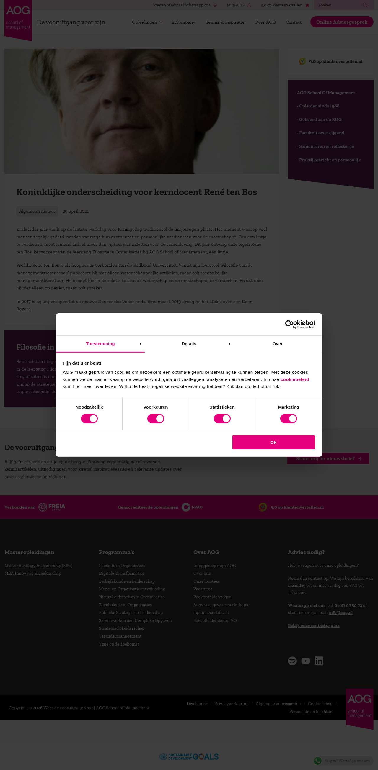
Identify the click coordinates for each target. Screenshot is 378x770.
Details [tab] (189, 343)
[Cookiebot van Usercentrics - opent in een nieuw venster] (289, 324)
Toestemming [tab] (100, 343)
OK (273, 442)
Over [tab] (278, 343)
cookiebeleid (295, 379)
